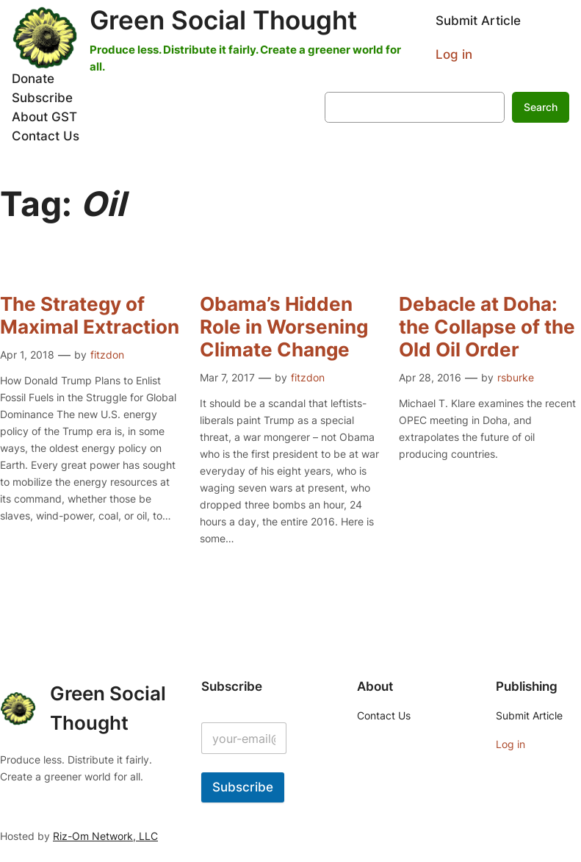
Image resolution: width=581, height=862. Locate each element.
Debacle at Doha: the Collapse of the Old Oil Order (487, 326)
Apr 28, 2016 (430, 377)
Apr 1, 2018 (27, 354)
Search (540, 107)
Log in (454, 54)
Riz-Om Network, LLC (105, 836)
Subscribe (242, 787)
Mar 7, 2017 (227, 377)
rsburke (515, 377)
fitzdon (107, 354)
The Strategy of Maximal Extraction (89, 315)
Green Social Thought (223, 19)
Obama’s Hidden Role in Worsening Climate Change (284, 326)
